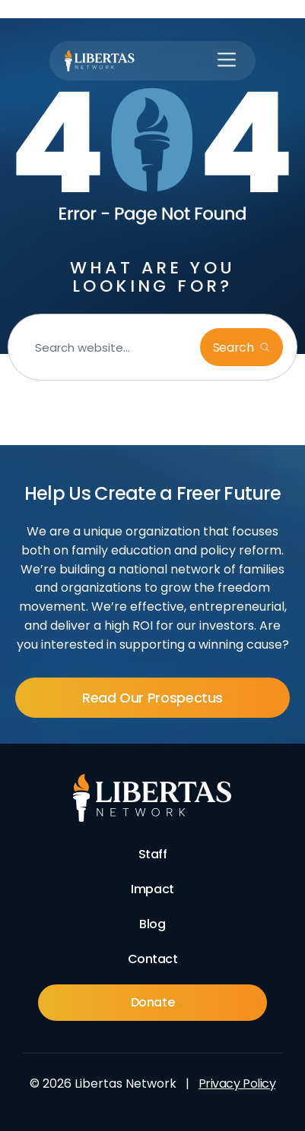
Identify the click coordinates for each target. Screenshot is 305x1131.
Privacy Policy (237, 1083)
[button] (226, 60)
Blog (152, 924)
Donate (152, 1002)
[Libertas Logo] (100, 60)
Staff (152, 854)
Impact (152, 889)
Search (235, 347)
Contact (153, 959)
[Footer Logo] (152, 798)
